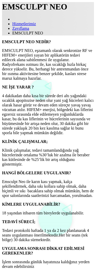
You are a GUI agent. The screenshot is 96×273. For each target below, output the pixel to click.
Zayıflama (20, 28)
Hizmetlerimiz (24, 24)
